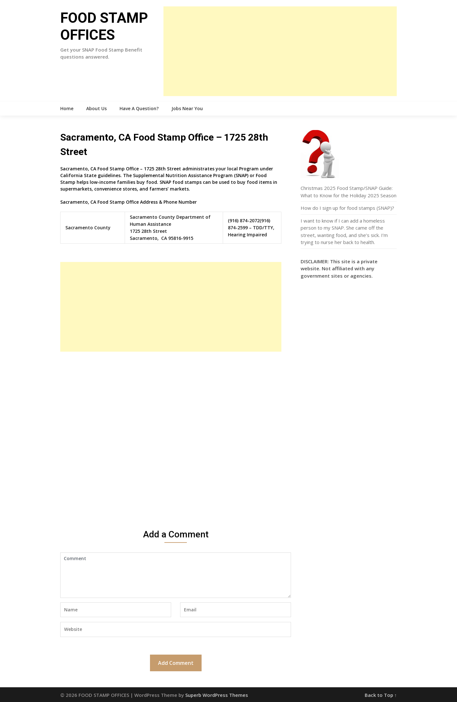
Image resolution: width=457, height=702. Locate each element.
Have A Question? (139, 108)
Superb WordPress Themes (216, 695)
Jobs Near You (187, 108)
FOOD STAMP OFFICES (104, 26)
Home (66, 108)
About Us (96, 108)
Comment (175, 575)
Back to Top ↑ (381, 695)
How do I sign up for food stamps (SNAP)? (347, 208)
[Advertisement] (280, 51)
